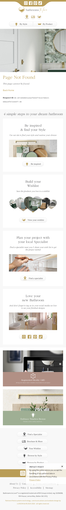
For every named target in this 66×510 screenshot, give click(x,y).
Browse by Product (33, 462)
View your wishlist (33, 219)
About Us (14, 484)
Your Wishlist (32, 448)
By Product (45, 24)
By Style (21, 24)
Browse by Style (32, 455)
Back (5, 90)
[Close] (62, 466)
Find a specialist (33, 278)
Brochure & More (32, 441)
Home (11, 90)
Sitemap (49, 488)
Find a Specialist (32, 434)
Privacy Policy (19, 488)
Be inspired (33, 163)
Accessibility (36, 488)
